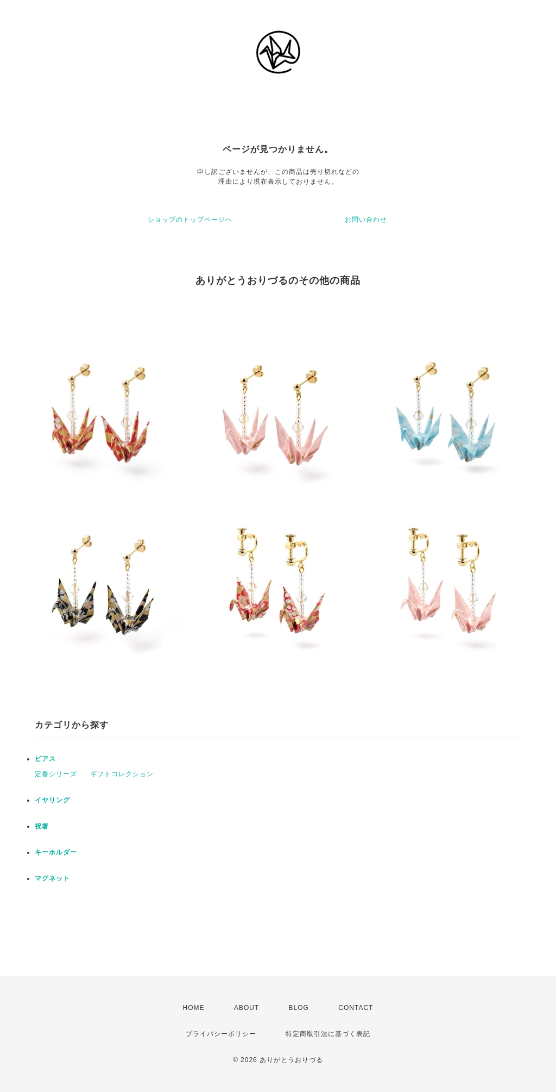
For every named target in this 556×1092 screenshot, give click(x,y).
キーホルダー (56, 852)
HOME (194, 1008)
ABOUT (246, 1008)
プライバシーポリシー (221, 1034)
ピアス (45, 759)
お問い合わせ (366, 219)
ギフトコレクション (122, 774)
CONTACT (355, 1008)
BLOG (299, 1008)
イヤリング (52, 800)
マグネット (52, 878)
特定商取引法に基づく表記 (328, 1034)
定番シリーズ (56, 774)
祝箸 (42, 826)
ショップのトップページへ (190, 219)
